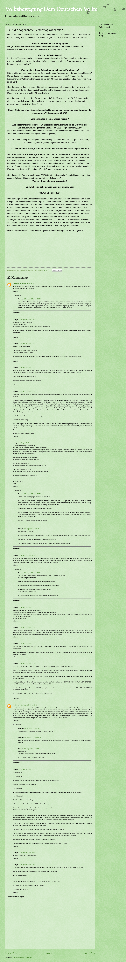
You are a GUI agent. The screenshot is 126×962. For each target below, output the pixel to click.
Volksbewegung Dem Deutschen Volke (51, 10)
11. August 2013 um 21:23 (29, 705)
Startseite (50, 953)
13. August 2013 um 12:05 (32, 749)
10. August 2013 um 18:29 (27, 443)
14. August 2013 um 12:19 (32, 299)
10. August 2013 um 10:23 (28, 283)
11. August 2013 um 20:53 (27, 663)
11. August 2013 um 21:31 (27, 769)
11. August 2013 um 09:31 (32, 529)
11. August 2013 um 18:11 (27, 643)
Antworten (16, 291)
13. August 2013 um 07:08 (27, 852)
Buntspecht (16, 705)
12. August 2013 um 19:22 (32, 737)
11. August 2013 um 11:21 (27, 607)
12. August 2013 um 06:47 (32, 728)
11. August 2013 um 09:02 (27, 555)
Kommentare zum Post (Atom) (22, 957)
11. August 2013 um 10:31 (32, 573)
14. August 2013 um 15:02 (27, 865)
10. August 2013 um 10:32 (27, 367)
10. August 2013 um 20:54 (32, 494)
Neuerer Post (11, 953)
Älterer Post (89, 953)
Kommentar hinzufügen (16, 896)
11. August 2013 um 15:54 (27, 627)
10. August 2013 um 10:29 (27, 319)
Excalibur (16, 283)
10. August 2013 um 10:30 (27, 343)
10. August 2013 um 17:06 (27, 391)
